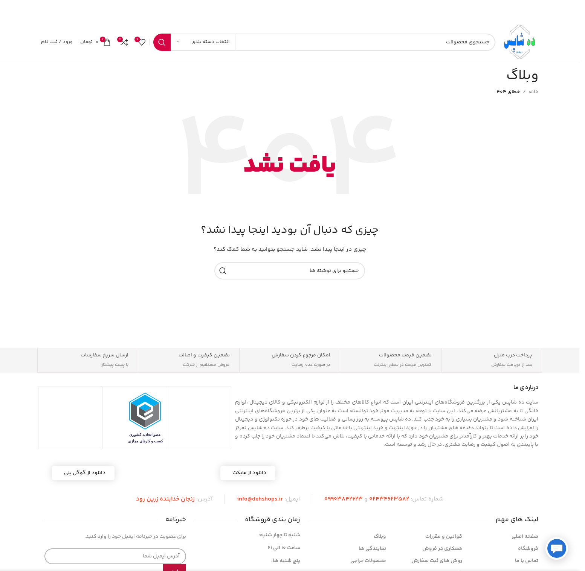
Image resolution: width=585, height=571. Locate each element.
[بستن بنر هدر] (9, 11)
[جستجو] (324, 42)
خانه (533, 92)
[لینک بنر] (289, 11)
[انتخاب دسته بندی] (203, 42)
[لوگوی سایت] (520, 42)
